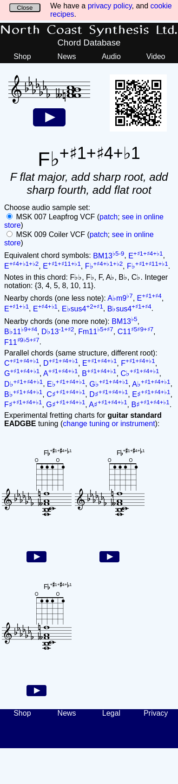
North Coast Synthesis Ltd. (89, 30)
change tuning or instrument (109, 424)
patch (108, 217)
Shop (22, 56)
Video (155, 56)
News (67, 56)
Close (25, 7)
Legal (111, 713)
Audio (111, 56)
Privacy (156, 713)
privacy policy (110, 6)
